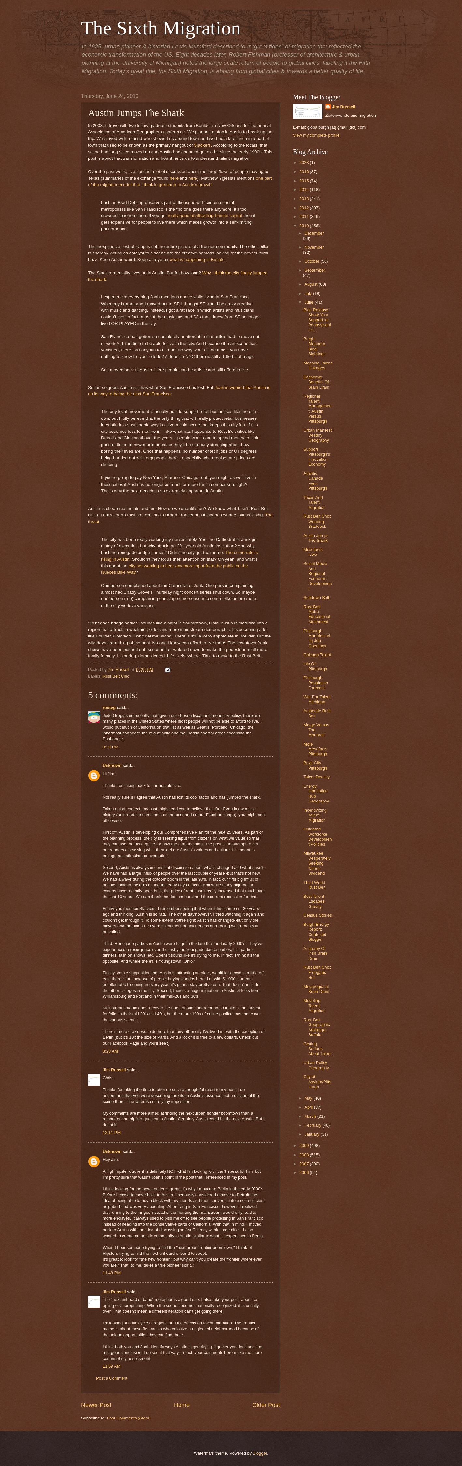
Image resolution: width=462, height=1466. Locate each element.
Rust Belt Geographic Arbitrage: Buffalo (316, 1027)
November (314, 247)
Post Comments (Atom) (129, 1418)
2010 (304, 225)
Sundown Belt (316, 597)
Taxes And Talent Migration (314, 502)
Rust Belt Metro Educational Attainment (316, 614)
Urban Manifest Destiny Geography (317, 435)
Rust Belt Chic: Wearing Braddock (317, 521)
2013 (304, 198)
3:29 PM (110, 747)
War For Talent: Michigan (317, 699)
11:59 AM (111, 1366)
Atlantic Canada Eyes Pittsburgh (315, 481)
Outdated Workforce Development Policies (317, 836)
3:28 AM (110, 1051)
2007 (304, 1163)
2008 (304, 1154)
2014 (304, 189)
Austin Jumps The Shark (315, 538)
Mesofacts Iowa (313, 552)
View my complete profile (316, 135)
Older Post (266, 1405)
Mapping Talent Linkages (317, 365)
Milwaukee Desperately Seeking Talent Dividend (317, 863)
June (309, 302)
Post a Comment (111, 1378)
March (310, 1116)
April (309, 1107)
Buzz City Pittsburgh (315, 765)
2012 (304, 207)
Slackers (202, 145)
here (174, 178)
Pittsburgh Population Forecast (315, 682)
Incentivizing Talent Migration (314, 815)
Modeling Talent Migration (314, 1005)
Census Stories (317, 915)
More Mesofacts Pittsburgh (315, 749)
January (312, 1134)
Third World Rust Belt (314, 885)
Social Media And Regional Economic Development (317, 576)
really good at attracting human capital (205, 215)
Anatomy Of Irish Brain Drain (315, 953)
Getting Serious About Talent (317, 1048)
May (308, 1098)
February (313, 1125)
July (308, 293)
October (312, 261)
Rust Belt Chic (116, 676)
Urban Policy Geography (316, 1065)
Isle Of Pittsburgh (315, 666)
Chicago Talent (317, 654)
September (314, 270)
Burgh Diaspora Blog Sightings (314, 346)
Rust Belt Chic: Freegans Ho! (317, 972)
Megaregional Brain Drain (316, 989)
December (314, 233)
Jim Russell (114, 1069)
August (311, 284)
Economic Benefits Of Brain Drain (316, 382)
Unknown (112, 765)
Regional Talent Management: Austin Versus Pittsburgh (317, 409)
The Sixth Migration (161, 28)
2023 (304, 162)
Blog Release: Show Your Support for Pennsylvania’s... (317, 320)
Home (182, 1405)
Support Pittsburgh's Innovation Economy (316, 457)
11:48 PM (112, 1272)
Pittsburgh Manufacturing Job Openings (316, 638)
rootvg (109, 707)
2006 (304, 1172)
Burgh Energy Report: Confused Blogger (316, 932)
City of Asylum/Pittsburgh (317, 1081)
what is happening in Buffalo (196, 259)
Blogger (260, 1453)
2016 (304, 171)
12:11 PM (112, 1132)
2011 (304, 216)
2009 (304, 1145)
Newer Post (96, 1405)
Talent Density (316, 776)
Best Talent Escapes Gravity (313, 901)
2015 (304, 180)
